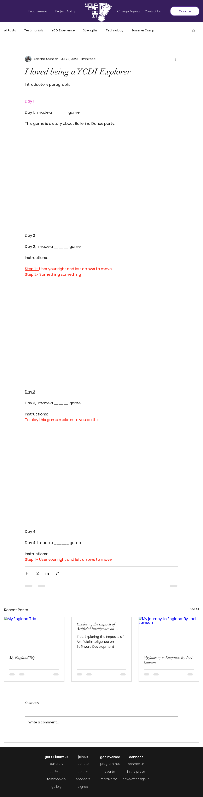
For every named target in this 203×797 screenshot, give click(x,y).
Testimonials (33, 30)
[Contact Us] (153, 11)
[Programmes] (38, 11)
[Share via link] (57, 573)
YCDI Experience (63, 30)
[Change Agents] (128, 11)
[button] (194, 30)
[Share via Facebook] (27, 573)
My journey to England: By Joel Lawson (168, 660)
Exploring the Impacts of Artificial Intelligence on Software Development (96, 626)
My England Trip (22, 657)
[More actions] (175, 58)
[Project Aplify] (65, 11)
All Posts (10, 30)
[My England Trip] (34, 633)
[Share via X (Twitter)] (37, 573)
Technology (114, 30)
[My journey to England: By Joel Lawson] (169, 633)
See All (194, 609)
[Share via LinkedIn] (47, 573)
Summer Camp (143, 30)
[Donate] (184, 11)
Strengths (90, 30)
